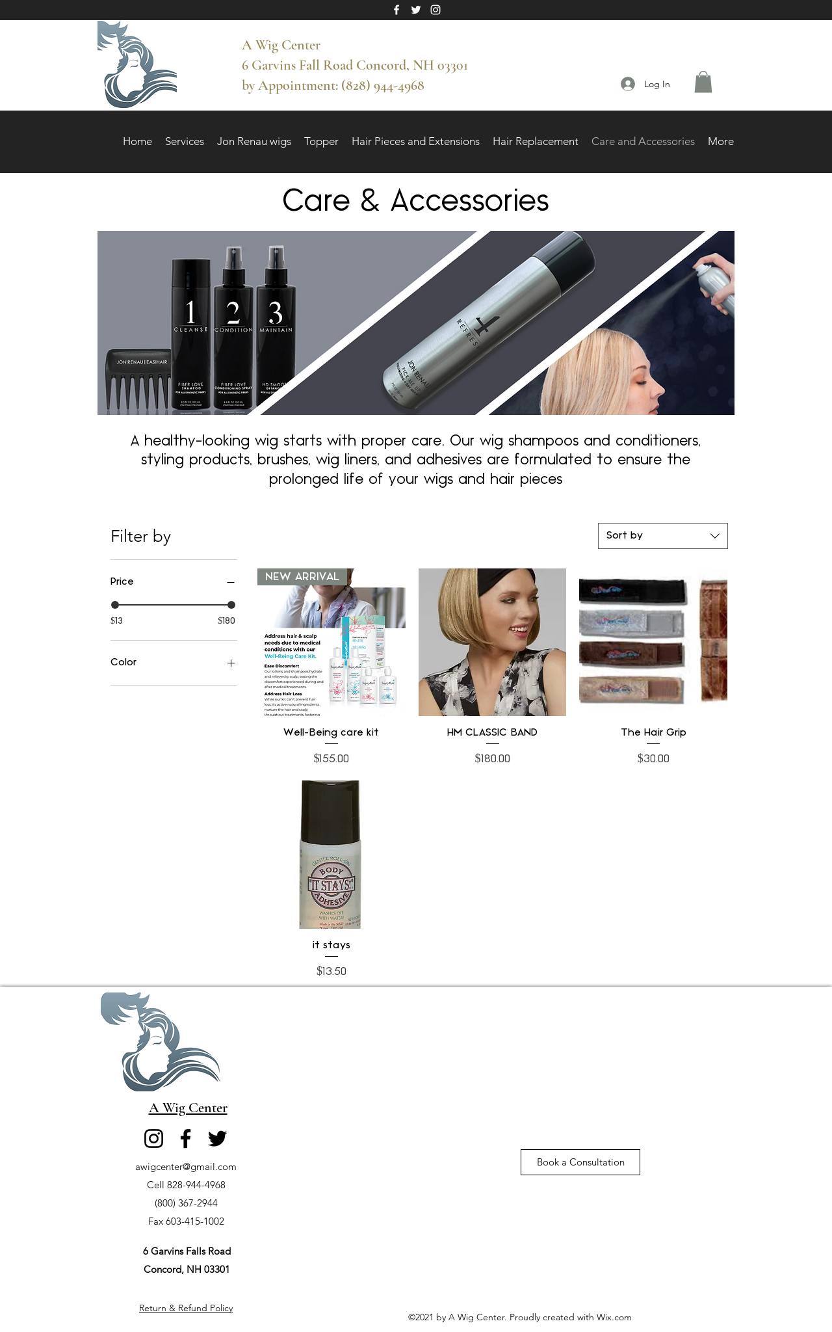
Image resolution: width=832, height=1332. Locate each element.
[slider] (115, 605)
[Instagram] (435, 9)
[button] (703, 81)
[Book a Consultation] (580, 1162)
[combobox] (663, 536)
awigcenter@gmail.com (186, 1166)
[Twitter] (416, 9)
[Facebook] (396, 9)
